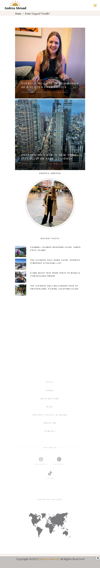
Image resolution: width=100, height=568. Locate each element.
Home (18, 13)
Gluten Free (60, 92)
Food (47, 92)
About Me (50, 423)
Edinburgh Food (32, 92)
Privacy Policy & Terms (50, 415)
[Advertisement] (50, 325)
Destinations (50, 399)
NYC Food (53, 164)
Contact (50, 431)
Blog (50, 407)
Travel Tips (68, 164)
